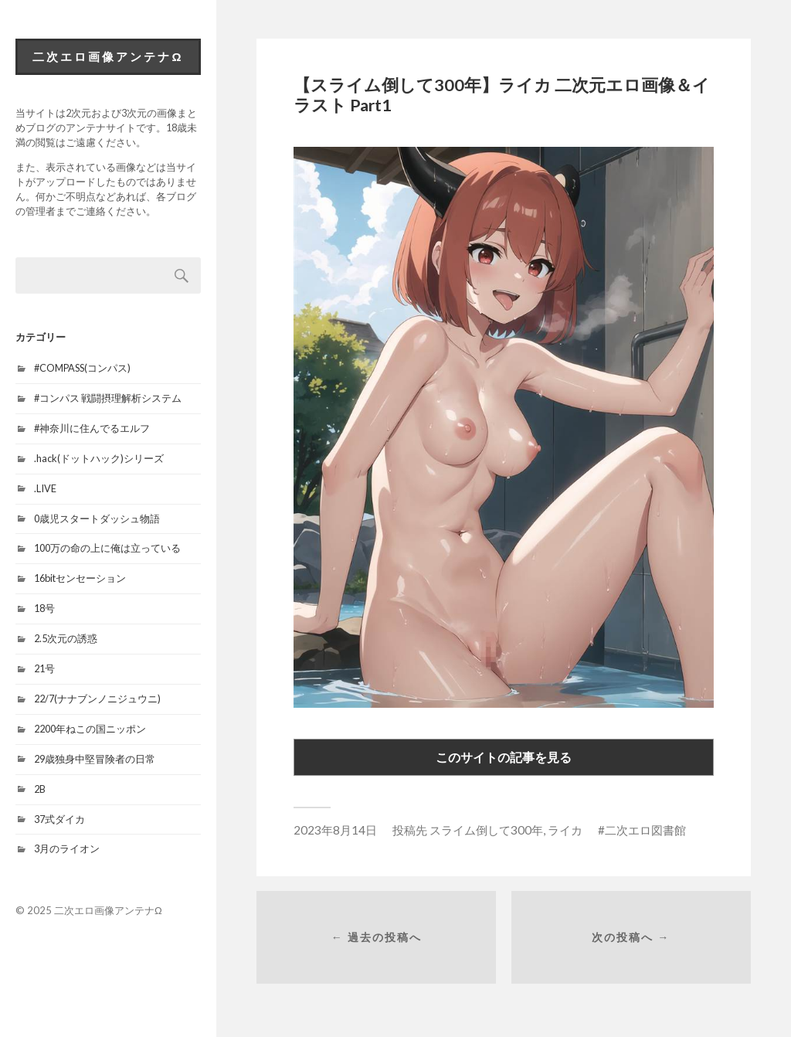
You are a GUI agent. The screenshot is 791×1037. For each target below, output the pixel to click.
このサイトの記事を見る (504, 757)
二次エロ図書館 (645, 830)
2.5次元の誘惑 (65, 638)
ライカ (565, 830)
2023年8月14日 (335, 830)
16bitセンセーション (80, 578)
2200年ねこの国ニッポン (90, 728)
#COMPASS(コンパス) (82, 368)
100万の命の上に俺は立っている (107, 548)
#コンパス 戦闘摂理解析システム (108, 398)
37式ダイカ (59, 819)
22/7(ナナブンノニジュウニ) (97, 698)
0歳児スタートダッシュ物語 (97, 518)
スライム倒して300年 (486, 830)
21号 (44, 668)
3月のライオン (67, 848)
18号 (44, 608)
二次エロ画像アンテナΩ (107, 56)
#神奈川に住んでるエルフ (92, 428)
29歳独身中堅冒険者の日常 (94, 759)
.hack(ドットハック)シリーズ (99, 458)
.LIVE (45, 488)
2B (40, 789)
